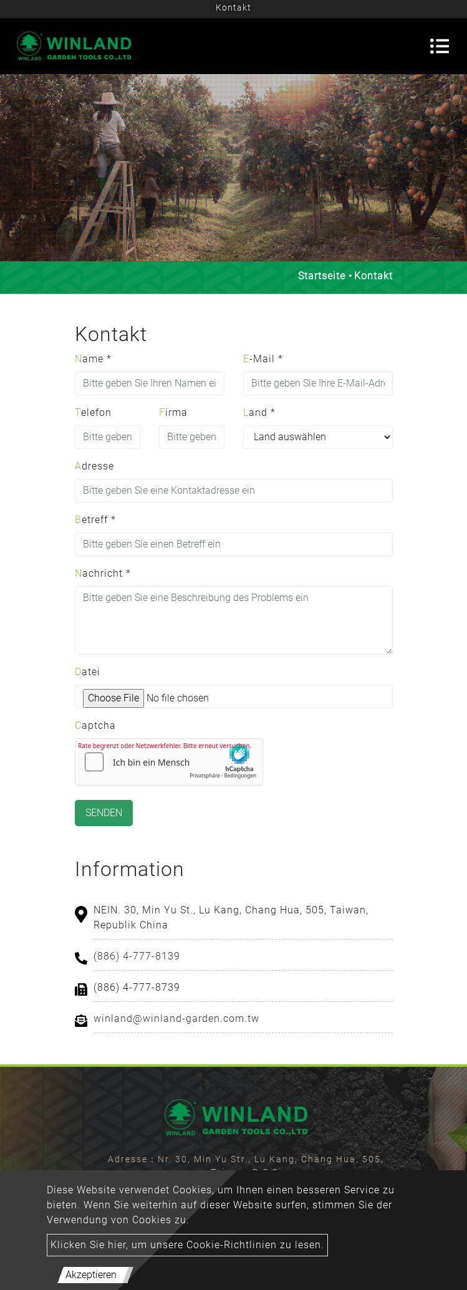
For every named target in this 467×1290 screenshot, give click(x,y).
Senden (103, 813)
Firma (173, 412)
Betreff (95, 520)
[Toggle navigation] (439, 46)
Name (93, 359)
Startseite (321, 276)
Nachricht (103, 573)
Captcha (95, 725)
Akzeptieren (91, 1275)
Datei (87, 672)
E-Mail (263, 359)
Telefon (93, 412)
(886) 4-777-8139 (137, 956)
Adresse (94, 466)
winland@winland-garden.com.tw (176, 1018)
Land (259, 412)
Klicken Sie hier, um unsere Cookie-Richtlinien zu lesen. (187, 1245)
